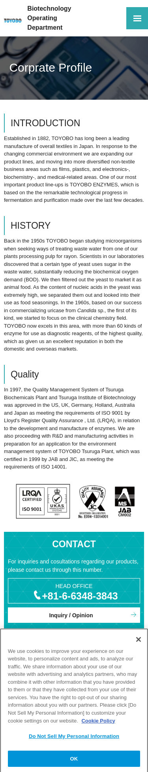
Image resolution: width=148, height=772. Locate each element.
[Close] (138, 641)
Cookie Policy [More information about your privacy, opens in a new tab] (98, 722)
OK (74, 761)
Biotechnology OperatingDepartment (49, 18)
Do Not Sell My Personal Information (74, 738)
